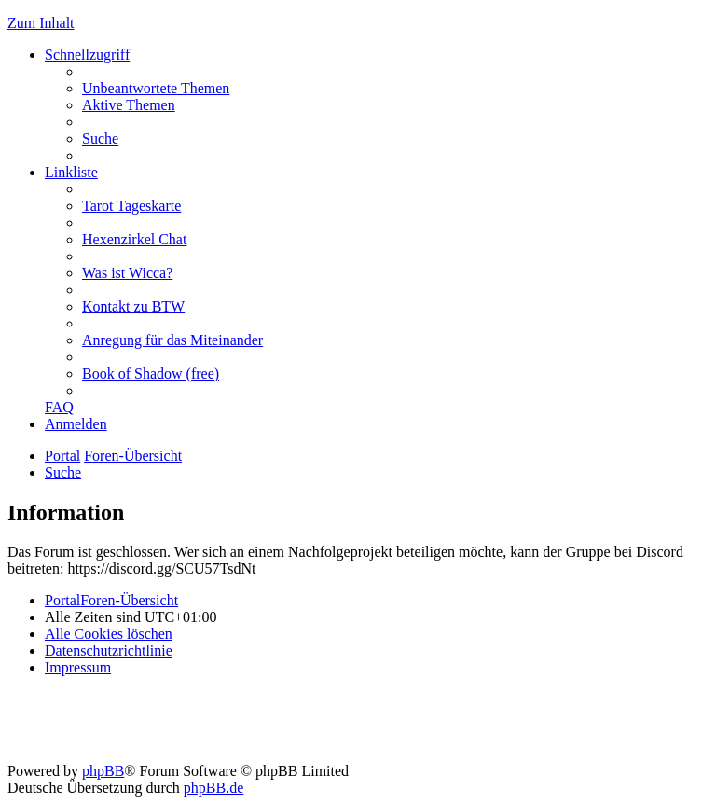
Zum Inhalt (41, 23)
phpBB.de (213, 788)
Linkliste (71, 172)
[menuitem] (155, 88)
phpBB (103, 771)
